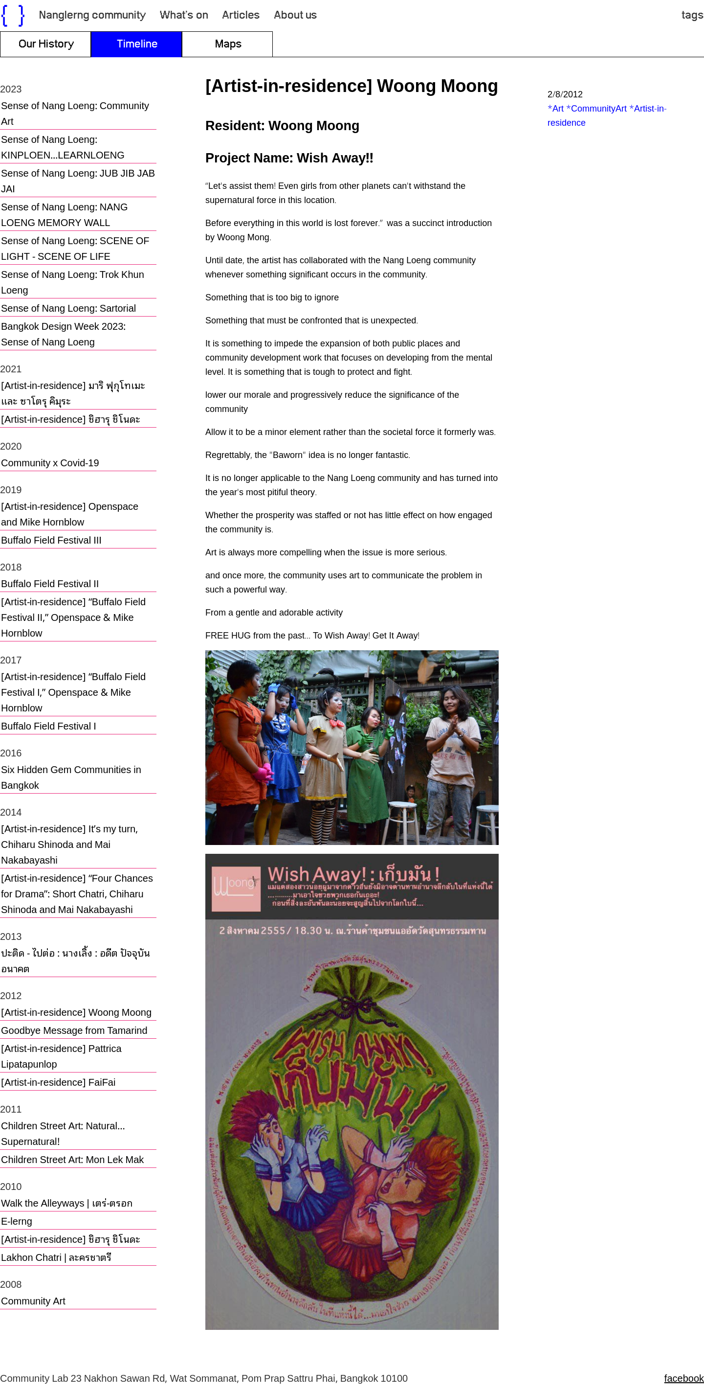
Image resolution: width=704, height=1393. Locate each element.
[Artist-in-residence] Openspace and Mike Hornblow (69, 513)
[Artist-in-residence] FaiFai (58, 1081)
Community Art (33, 1300)
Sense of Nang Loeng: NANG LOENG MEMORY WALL (64, 213)
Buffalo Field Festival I (48, 725)
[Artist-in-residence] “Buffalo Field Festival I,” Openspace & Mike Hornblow (73, 691)
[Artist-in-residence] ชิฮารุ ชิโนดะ (70, 418)
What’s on (184, 15)
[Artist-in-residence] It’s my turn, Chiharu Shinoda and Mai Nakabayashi (69, 843)
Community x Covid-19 (50, 462)
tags (693, 15)
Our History (46, 44)
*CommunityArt (596, 107)
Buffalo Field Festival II (50, 583)
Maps (228, 44)
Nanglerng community (92, 15)
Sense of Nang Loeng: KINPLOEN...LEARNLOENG (63, 146)
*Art (556, 107)
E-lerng (16, 1220)
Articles (241, 15)
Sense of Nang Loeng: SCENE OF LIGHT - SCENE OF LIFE (75, 247)
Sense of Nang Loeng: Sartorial (68, 307)
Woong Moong (313, 124)
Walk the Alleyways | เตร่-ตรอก (66, 1202)
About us (295, 15)
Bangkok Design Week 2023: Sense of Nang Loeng (63, 333)
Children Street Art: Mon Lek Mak (72, 1158)
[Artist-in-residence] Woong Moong (76, 1011)
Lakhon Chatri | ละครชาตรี (56, 1256)
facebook (684, 1377)
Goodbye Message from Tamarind (74, 1029)
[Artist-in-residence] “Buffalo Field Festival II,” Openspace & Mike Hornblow (73, 616)
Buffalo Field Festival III (51, 539)
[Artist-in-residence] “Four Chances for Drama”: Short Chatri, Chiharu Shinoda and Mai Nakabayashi (77, 892)
